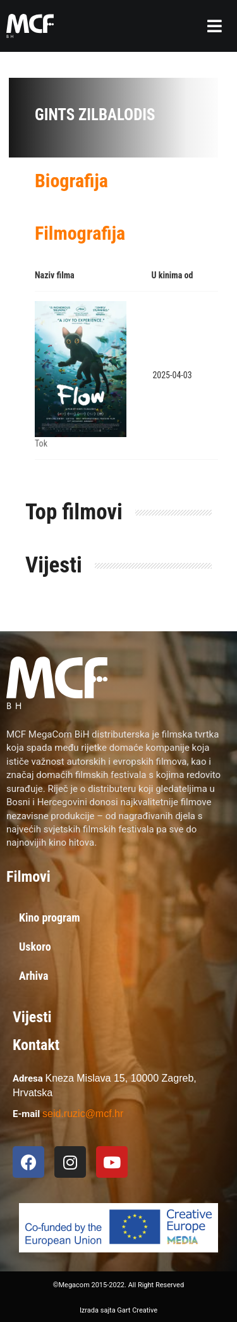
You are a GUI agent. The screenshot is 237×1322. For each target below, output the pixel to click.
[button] (214, 26)
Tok (41, 443)
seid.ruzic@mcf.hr (82, 1113)
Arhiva (34, 975)
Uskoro (35, 946)
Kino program (49, 917)
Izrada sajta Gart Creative (118, 1310)
